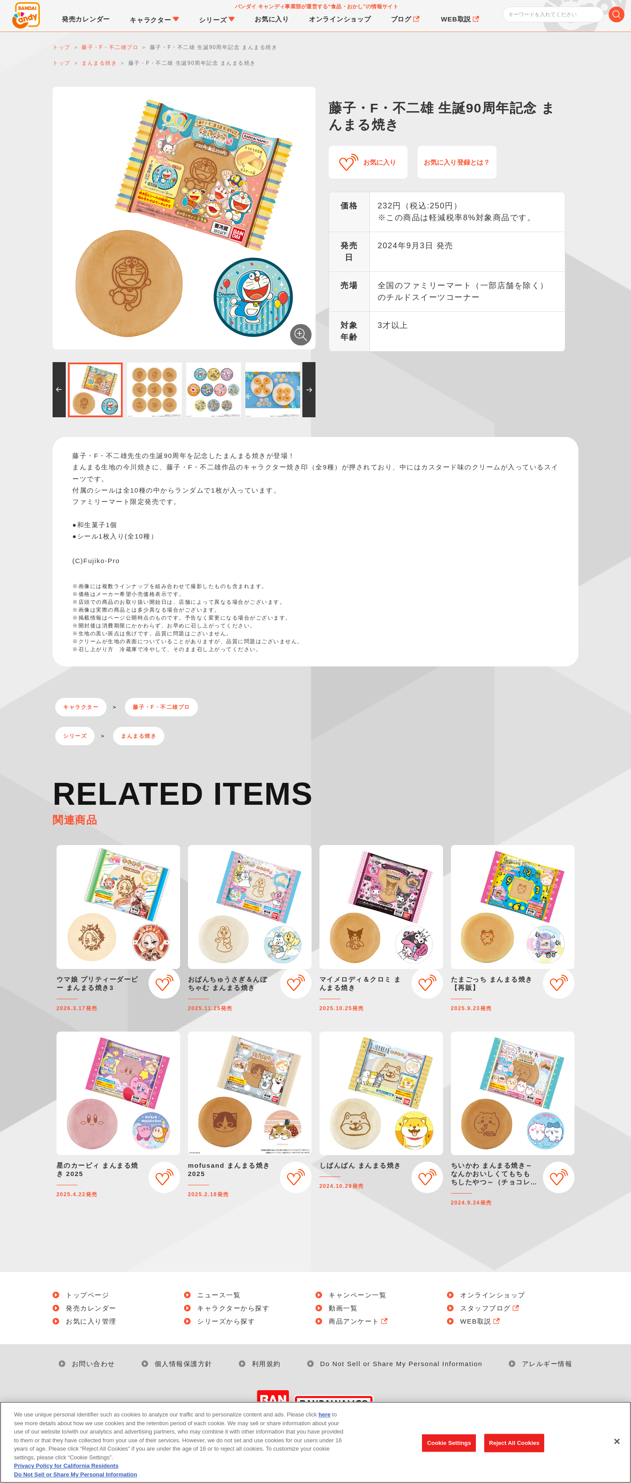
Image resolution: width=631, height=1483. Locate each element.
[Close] (617, 1448)
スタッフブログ (490, 1308)
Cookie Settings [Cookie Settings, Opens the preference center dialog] (449, 1450)
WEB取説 (480, 1321)
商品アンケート (359, 1321)
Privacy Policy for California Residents (66, 1473)
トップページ (87, 1295)
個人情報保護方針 (184, 1363)
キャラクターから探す (233, 1308)
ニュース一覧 (219, 1295)
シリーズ (75, 736)
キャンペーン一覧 (357, 1295)
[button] (59, 389)
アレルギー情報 (547, 1363)
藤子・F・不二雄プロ (161, 707)
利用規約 (266, 1363)
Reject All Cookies (514, 1450)
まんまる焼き (138, 736)
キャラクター (81, 707)
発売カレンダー (91, 1308)
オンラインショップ (492, 1295)
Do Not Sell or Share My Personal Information (401, 1363)
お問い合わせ (93, 1363)
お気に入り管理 (91, 1321)
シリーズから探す (226, 1321)
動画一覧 (343, 1308)
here (324, 1422)
